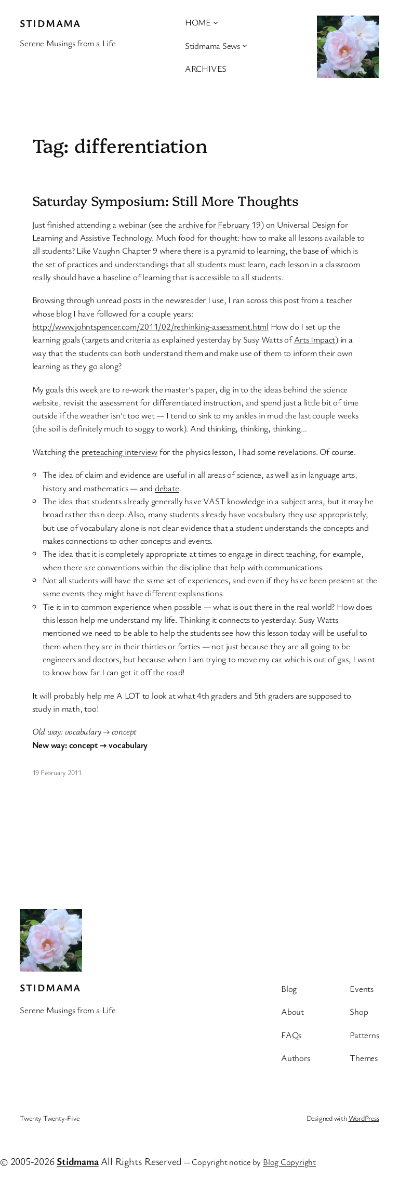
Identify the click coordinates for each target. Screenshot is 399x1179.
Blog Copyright (289, 1162)
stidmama (50, 23)
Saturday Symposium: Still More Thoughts (165, 200)
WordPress (364, 1118)
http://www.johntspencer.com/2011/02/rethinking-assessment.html (150, 326)
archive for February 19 (219, 224)
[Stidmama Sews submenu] (244, 45)
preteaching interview (119, 451)
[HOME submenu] (215, 22)
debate (167, 488)
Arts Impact (315, 339)
